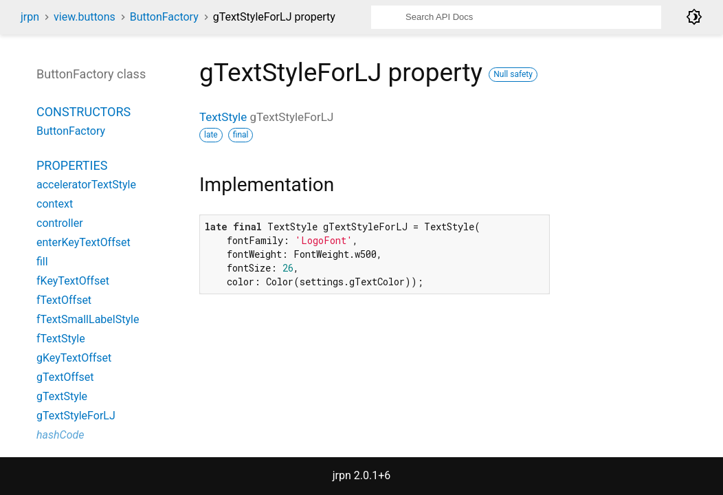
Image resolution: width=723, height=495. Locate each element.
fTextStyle (60, 338)
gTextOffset (65, 377)
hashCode (60, 434)
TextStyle (223, 117)
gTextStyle (61, 396)
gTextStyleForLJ (75, 415)
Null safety (513, 74)
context (54, 203)
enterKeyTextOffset (83, 242)
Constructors (83, 111)
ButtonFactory (164, 16)
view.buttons (84, 16)
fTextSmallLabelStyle (87, 319)
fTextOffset (63, 300)
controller (59, 223)
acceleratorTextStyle (86, 184)
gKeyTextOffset (73, 357)
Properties (71, 165)
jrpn (30, 16)
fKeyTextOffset (72, 280)
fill (42, 261)
